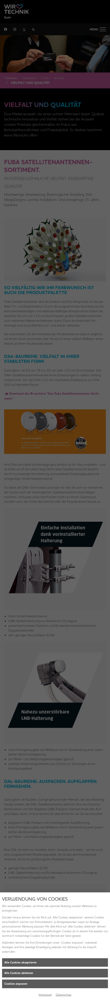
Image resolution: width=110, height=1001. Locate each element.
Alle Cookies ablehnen (18, 973)
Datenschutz (63, 994)
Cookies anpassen (15, 984)
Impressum (45, 994)
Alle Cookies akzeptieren (20, 962)
